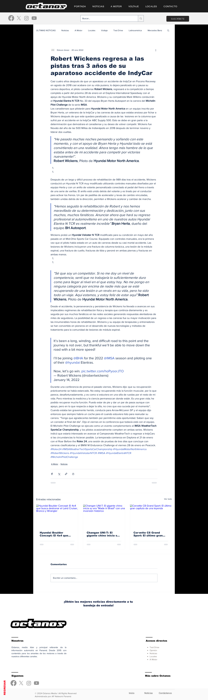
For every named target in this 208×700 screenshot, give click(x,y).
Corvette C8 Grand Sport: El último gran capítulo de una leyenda (150, 534)
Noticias (65, 30)
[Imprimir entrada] (73, 474)
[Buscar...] (107, 18)
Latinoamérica (135, 30)
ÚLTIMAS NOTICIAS (46, 30)
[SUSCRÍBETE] (177, 19)
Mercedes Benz (155, 30)
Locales (91, 30)
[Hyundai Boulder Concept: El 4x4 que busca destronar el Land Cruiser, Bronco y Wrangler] (57, 516)
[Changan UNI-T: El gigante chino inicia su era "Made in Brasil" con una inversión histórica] (104, 516)
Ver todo (168, 499)
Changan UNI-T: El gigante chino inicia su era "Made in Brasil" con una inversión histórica (104, 534)
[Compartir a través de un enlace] (66, 474)
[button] (168, 30)
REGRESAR (4, 687)
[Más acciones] (155, 50)
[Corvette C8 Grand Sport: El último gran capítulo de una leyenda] (151, 516)
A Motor (78, 30)
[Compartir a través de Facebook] (52, 474)
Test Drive (118, 30)
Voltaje (104, 30)
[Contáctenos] (165, 693)
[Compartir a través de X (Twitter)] (59, 474)
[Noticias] (148, 693)
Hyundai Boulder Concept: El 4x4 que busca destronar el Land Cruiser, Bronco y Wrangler (57, 534)
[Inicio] (131, 693)
